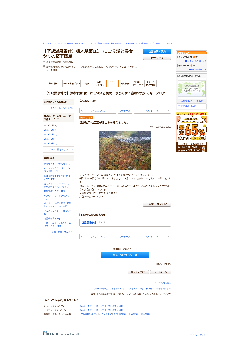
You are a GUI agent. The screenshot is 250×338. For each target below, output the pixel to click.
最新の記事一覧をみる (62, 232)
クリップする (157, 58)
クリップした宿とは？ (196, 61)
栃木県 (57, 43)
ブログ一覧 (156, 43)
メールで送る (160, 272)
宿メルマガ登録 (138, 272)
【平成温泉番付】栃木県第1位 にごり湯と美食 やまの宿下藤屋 (122, 43)
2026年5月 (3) (50, 130)
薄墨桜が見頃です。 (53, 218)
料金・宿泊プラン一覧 (125, 255)
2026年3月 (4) (50, 139)
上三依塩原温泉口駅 (88, 314)
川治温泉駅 (145, 314)
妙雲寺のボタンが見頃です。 (57, 163)
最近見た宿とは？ (198, 69)
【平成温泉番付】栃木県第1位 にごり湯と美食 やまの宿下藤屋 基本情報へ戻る (132, 288)
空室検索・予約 (157, 51)
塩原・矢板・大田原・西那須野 (75, 43)
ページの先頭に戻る (161, 282)
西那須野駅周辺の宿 (187, 106)
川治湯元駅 (133, 314)
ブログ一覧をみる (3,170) (61, 149)
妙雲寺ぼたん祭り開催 (54, 191)
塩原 (92, 43)
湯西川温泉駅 (120, 314)
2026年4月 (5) (50, 134)
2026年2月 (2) (50, 143)
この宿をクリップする (157, 204)
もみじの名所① (98, 110)
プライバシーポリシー (197, 335)
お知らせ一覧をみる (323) (60, 108)
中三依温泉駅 (105, 314)
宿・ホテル (47, 43)
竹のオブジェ (152, 110)
